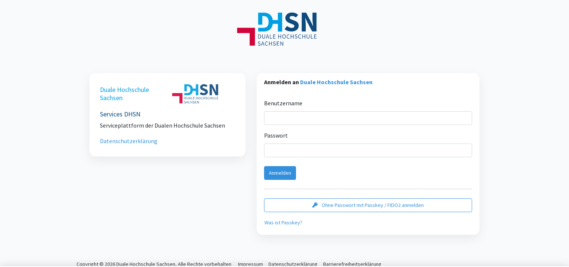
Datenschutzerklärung (128, 141)
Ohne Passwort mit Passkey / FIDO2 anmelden (368, 205)
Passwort (276, 135)
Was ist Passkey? (283, 222)
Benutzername (283, 103)
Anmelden (280, 172)
